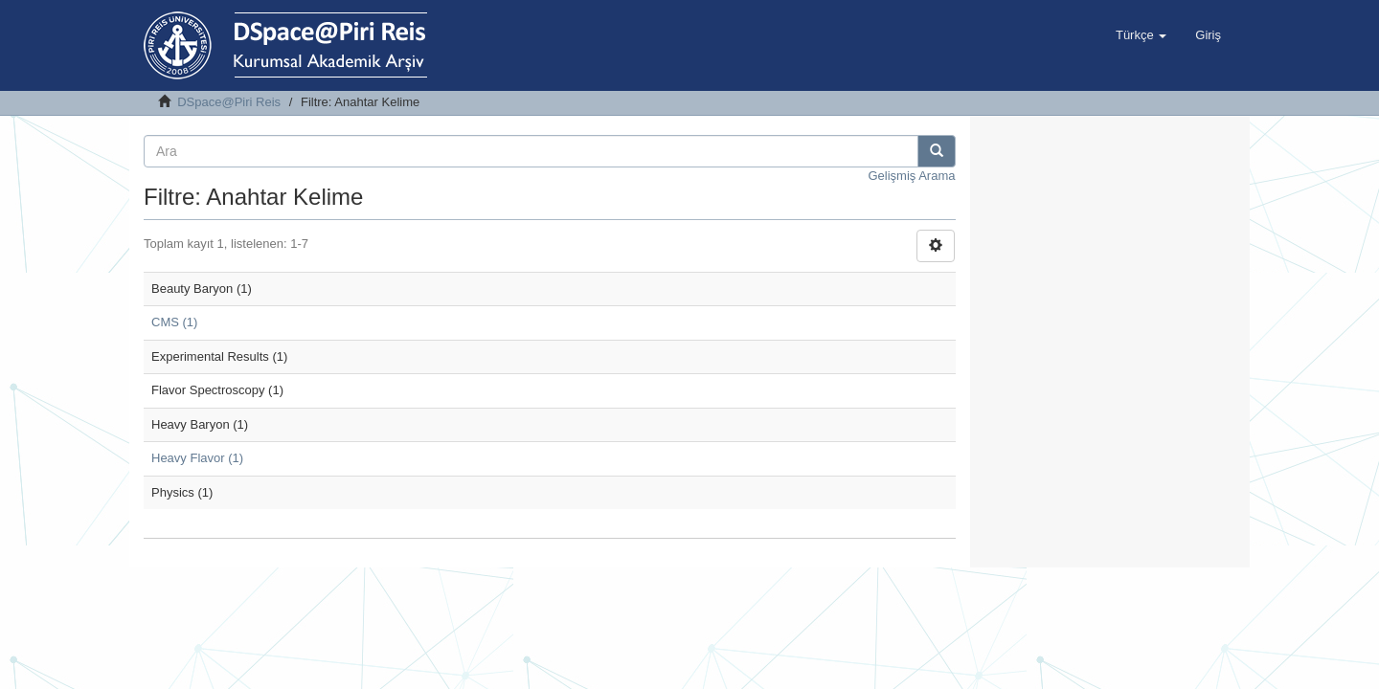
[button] (1141, 35)
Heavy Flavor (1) (197, 458)
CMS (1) (174, 322)
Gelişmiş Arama (911, 175)
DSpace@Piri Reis (229, 102)
